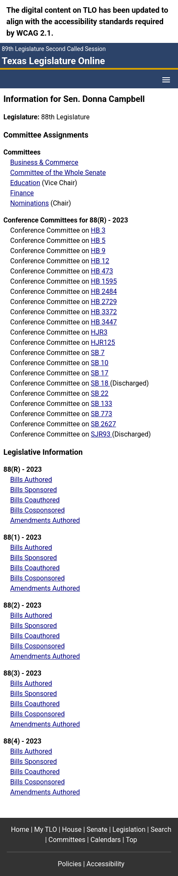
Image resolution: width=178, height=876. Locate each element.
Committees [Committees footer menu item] (66, 840)
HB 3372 (104, 312)
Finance (22, 193)
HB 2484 (104, 291)
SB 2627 (103, 424)
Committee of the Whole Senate (58, 173)
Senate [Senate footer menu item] (96, 829)
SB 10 (99, 363)
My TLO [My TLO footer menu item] (45, 829)
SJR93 (101, 434)
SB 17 (99, 373)
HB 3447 (104, 322)
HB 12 (100, 261)
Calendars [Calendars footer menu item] (105, 840)
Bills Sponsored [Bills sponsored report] (33, 490)
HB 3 (98, 230)
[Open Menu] (166, 79)
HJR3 (99, 332)
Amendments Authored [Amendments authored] (45, 520)
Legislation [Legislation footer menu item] (128, 829)
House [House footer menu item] (71, 829)
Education (25, 183)
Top (131, 840)
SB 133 (101, 404)
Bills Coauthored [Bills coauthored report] (35, 500)
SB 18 (100, 383)
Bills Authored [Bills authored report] (31, 480)
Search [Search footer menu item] (160, 829)
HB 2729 (104, 302)
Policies (69, 864)
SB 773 (101, 414)
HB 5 (98, 241)
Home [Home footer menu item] (20, 829)
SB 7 (97, 353)
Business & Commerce (44, 162)
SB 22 (99, 393)
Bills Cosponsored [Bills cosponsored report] (37, 510)
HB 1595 (104, 281)
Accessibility (105, 864)
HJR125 (103, 342)
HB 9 (98, 251)
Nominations (29, 203)
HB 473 (102, 271)
